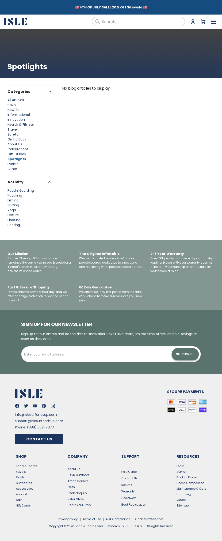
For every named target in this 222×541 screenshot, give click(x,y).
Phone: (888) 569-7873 (34, 425)
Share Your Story (79, 503)
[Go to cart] (203, 19)
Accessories (24, 486)
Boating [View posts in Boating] (14, 222)
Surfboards (24, 481)
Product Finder (186, 475)
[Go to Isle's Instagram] (53, 403)
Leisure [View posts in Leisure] (13, 212)
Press (71, 485)
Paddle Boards (26, 464)
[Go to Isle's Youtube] (35, 403)
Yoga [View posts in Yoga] (12, 207)
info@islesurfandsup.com (36, 412)
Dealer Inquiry (77, 491)
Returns (126, 482)
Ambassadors (78, 479)
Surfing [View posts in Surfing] (13, 203)
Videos (181, 497)
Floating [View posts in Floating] (14, 217)
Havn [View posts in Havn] (12, 102)
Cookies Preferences (149, 517)
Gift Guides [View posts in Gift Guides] (17, 151)
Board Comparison (190, 481)
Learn (180, 464)
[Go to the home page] (16, 19)
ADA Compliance (118, 517)
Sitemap (182, 503)
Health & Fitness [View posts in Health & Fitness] (21, 122)
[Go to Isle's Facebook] (17, 403)
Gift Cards (23, 503)
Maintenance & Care (191, 486)
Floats (20, 475)
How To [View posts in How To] (13, 107)
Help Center (129, 469)
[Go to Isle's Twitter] (26, 403)
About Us (74, 467)
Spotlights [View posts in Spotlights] (17, 156)
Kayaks (21, 469)
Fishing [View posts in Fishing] (13, 198)
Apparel (21, 492)
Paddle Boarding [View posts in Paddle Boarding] (21, 188)
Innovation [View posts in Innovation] (16, 117)
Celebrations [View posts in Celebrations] (18, 146)
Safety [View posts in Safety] (13, 132)
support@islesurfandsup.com (39, 418)
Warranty (128, 489)
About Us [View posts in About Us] (15, 142)
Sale (19, 497)
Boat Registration (133, 502)
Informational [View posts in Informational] (19, 112)
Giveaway (128, 496)
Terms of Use (92, 517)
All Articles (16, 97)
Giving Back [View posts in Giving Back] (17, 137)
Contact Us (39, 436)
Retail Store (76, 497)
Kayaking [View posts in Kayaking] (15, 193)
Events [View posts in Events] (13, 161)
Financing (183, 492)
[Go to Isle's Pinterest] (44, 403)
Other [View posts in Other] (12, 166)
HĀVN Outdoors (78, 473)
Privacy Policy (68, 517)
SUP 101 (181, 469)
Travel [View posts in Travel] (13, 127)
